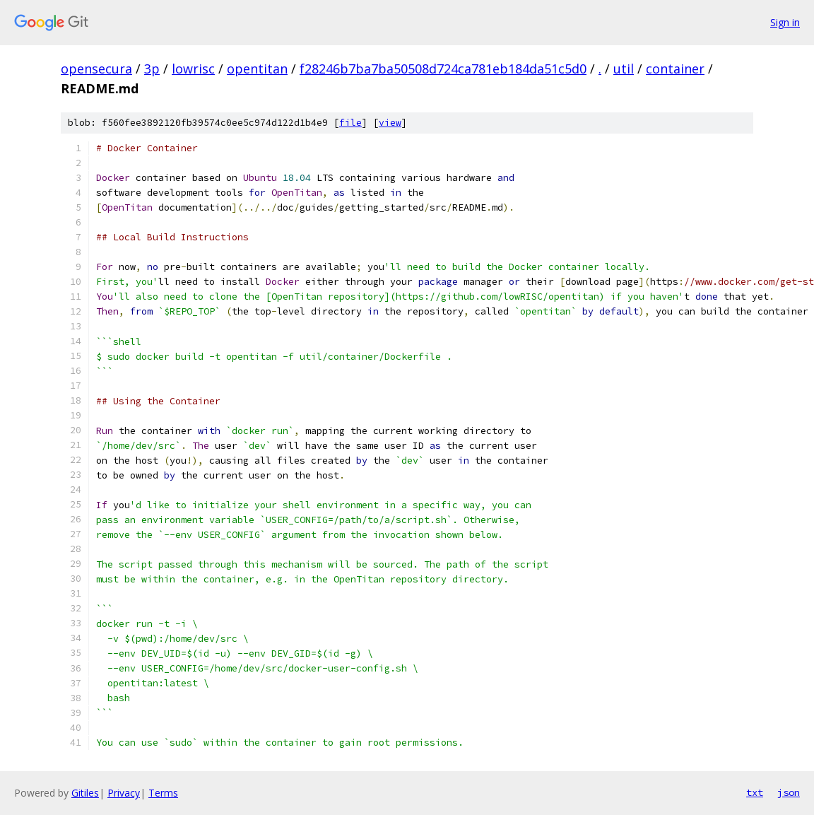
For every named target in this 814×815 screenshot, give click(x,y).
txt (754, 792)
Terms (163, 792)
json (788, 792)
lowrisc (193, 68)
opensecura (96, 68)
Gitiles (85, 792)
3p (152, 68)
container (675, 68)
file (350, 123)
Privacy (123, 792)
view (390, 123)
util (623, 68)
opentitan (257, 68)
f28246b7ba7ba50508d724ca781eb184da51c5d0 (443, 68)
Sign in (785, 22)
